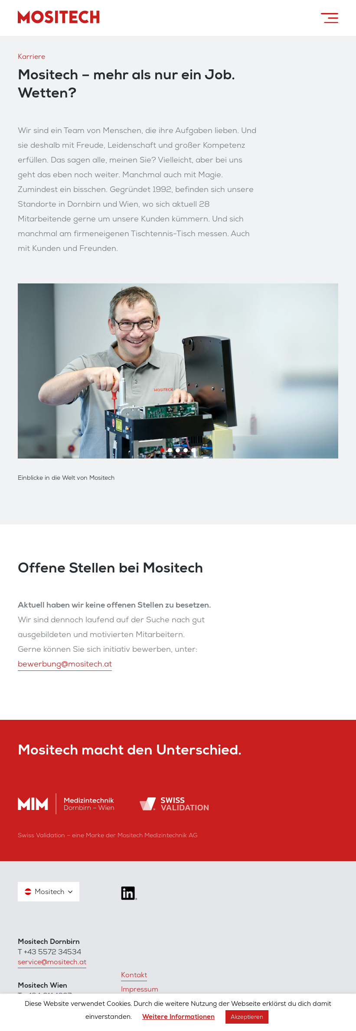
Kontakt (134, 974)
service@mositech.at (52, 961)
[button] (162, 450)
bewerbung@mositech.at (65, 664)
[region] (178, 371)
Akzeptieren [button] (247, 1017)
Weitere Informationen (178, 1016)
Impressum (139, 989)
